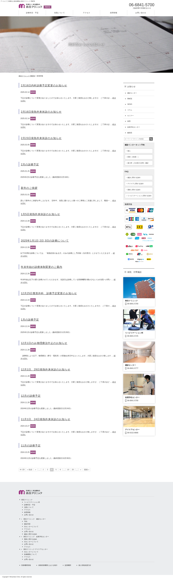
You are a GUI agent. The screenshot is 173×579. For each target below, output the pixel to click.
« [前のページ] (35, 470)
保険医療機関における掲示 (47, 565)
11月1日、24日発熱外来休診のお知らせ (46, 419)
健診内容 (27, 524)
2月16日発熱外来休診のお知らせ (42, 111)
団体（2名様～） (133, 157)
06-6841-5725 (133, 337)
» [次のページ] (81, 470)
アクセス (86, 13)
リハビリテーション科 (134, 333)
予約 (25, 521)
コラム (129, 110)
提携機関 (68, 565)
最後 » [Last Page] (87, 470)
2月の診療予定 (30, 164)
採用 (128, 121)
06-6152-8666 (133, 433)
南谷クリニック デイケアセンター (36, 549)
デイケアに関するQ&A (135, 184)
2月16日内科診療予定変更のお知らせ (45, 85)
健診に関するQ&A (133, 178)
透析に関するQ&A (133, 190)
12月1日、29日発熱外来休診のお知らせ (46, 369)
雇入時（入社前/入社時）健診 (137, 163)
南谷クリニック (131, 301)
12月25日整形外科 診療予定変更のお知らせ (50, 293)
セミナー (130, 116)
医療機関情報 (26, 565)
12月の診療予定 (31, 395)
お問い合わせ (140, 13)
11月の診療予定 (31, 445)
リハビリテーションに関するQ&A (139, 196)
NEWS (33, 92)
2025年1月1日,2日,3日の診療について (46, 240)
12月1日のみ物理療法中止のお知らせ (45, 343)
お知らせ (131, 86)
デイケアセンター (132, 430)
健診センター (132, 93)
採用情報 (113, 13)
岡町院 (129, 99)
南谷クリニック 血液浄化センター (36, 537)
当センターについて (31, 527)
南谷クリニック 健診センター (35, 519)
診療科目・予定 (32, 13)
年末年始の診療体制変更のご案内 (42, 266)
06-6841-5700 (133, 304)
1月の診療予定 (30, 319)
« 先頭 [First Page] (29, 470)
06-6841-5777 (133, 369)
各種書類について (30, 554)
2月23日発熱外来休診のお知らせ (42, 138)
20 (73, 470)
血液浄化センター (133, 127)
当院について (59, 13)
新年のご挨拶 (29, 187)
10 (69, 470)
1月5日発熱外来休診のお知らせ (41, 214)
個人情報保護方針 (84, 565)
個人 (129, 151)
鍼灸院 (129, 133)
